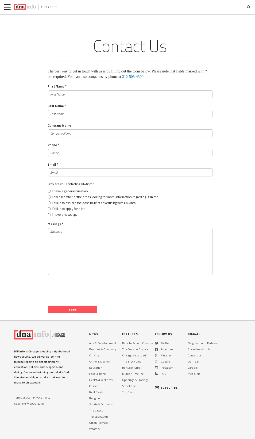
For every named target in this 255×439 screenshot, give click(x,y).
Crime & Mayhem (100, 361)
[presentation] (83, 289)
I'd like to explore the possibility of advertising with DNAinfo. (94, 202)
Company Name (59, 125)
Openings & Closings (135, 380)
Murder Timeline (133, 373)
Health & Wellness (100, 380)
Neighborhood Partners (203, 343)
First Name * (57, 86)
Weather (94, 429)
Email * (53, 164)
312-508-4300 (132, 77)
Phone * (53, 145)
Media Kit (194, 373)
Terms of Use (22, 397)
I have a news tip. (64, 214)
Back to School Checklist (138, 343)
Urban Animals (98, 422)
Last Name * (57, 106)
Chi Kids (94, 355)
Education (95, 367)
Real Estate (96, 392)
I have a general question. (70, 190)
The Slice (128, 392)
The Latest (96, 410)
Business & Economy (102, 349)
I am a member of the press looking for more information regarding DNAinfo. (105, 196)
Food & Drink (97, 373)
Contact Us (194, 355)
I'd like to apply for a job (68, 208)
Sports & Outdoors (101, 404)
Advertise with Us (199, 349)
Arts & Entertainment (102, 343)
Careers (192, 367)
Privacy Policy (41, 397)
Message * (55, 224)
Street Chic (129, 386)
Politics (93, 386)
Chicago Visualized (134, 355)
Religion (94, 398)
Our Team (194, 361)
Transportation (98, 416)
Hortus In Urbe (131, 367)
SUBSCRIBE (166, 387)
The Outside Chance (135, 349)
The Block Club (132, 361)
